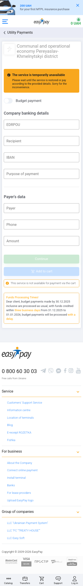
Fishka (11, 440)
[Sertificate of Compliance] (57, 561)
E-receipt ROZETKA (19, 432)
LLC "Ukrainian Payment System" (27, 523)
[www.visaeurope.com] (26, 561)
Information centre (18, 410)
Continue (41, 259)
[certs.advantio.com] (72, 561)
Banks (11, 485)
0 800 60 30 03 (19, 371)
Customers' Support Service (24, 402)
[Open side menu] (5, 21)
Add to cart (44, 271)
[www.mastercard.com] (11, 561)
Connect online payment (22, 470)
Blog (10, 425)
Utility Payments (20, 32)
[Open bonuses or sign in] (73, 21)
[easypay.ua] (41, 21)
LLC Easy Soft (16, 538)
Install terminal (16, 477)
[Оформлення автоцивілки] (41, 7)
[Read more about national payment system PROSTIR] (41, 561)
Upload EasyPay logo (20, 500)
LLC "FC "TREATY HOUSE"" (23, 530)
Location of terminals (20, 417)
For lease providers (19, 492)
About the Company (19, 463)
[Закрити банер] (77, 5)
